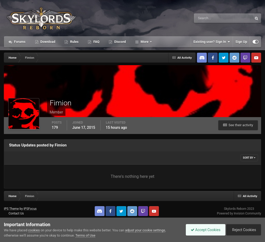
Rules (73, 42)
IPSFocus (30, 209)
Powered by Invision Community (239, 213)
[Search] (207, 18)
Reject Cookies (243, 230)
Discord (119, 42)
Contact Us (16, 213)
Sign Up (241, 42)
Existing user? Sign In (212, 41)
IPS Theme (11, 209)
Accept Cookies (204, 230)
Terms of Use (85, 235)
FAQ (95, 42)
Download (47, 42)
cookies (34, 230)
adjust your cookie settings (145, 230)
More (144, 42)
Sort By (249, 157)
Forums (19, 42)
